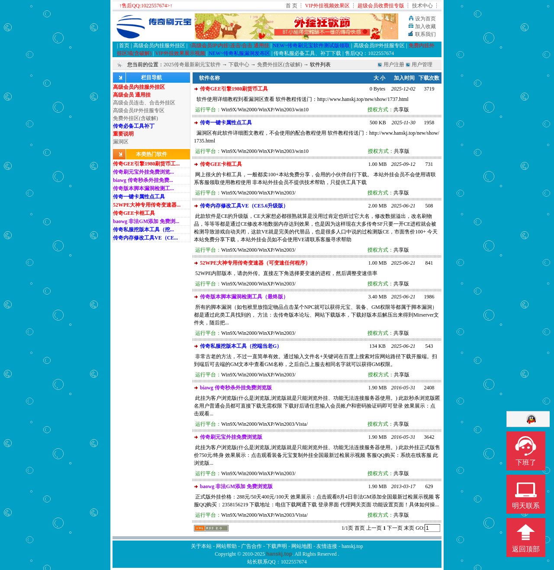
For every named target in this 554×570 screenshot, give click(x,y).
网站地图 (301, 546)
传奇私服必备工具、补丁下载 (307, 53)
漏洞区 (121, 142)
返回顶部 (526, 549)
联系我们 (425, 34)
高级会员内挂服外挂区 (160, 45)
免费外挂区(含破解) (279, 65)
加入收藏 (425, 26)
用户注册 (393, 65)
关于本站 (201, 546)
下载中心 (239, 65)
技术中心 (422, 6)
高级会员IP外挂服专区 (379, 45)
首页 (125, 45)
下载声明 (276, 546)
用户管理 (422, 65)
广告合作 (251, 546)
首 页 (291, 6)
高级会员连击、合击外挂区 (144, 103)
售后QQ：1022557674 (369, 53)
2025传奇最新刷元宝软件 (192, 65)
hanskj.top (352, 546)
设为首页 (425, 19)
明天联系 (526, 505)
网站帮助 (226, 546)
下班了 (525, 462)
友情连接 (326, 546)
